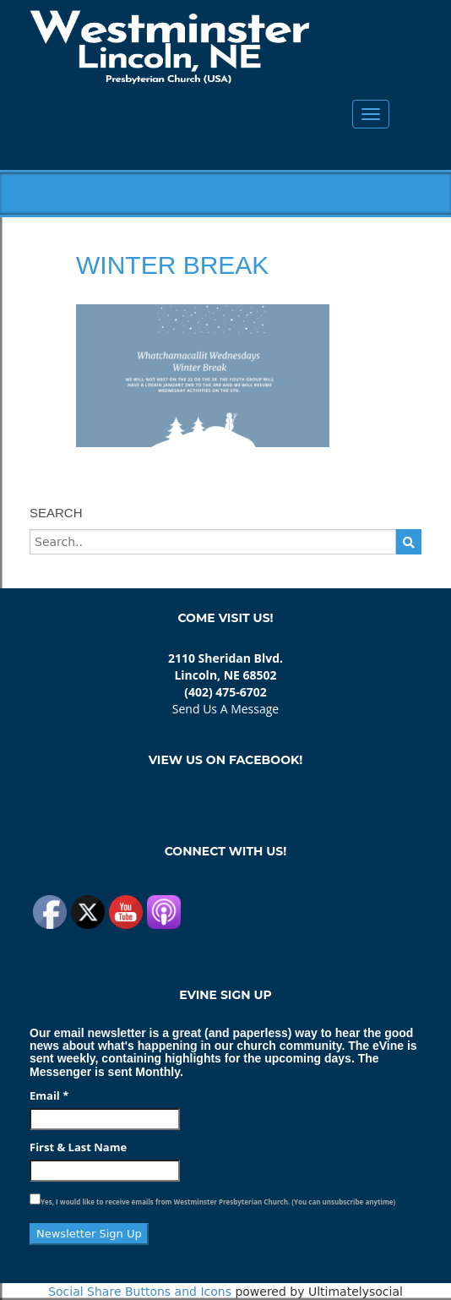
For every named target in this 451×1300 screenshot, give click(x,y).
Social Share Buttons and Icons (139, 1291)
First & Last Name (78, 1147)
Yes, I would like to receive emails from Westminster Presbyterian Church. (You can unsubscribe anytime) (218, 1201)
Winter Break (172, 265)
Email (49, 1095)
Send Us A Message (225, 709)
